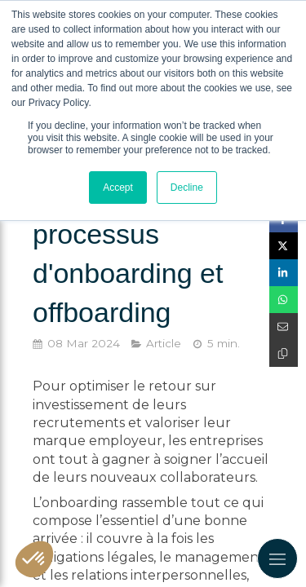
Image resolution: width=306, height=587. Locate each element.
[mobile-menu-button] (277, 558)
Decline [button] (187, 187)
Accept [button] (118, 187)
